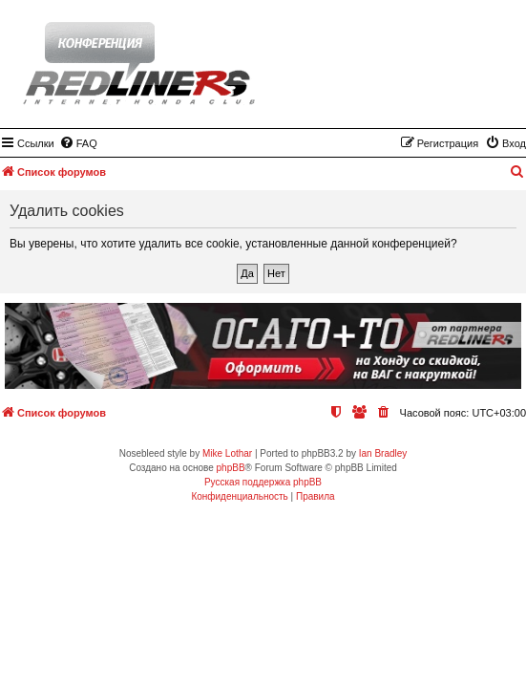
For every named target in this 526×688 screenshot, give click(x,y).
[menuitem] (78, 143)
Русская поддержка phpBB (263, 482)
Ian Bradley (383, 453)
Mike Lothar (227, 453)
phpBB (231, 467)
